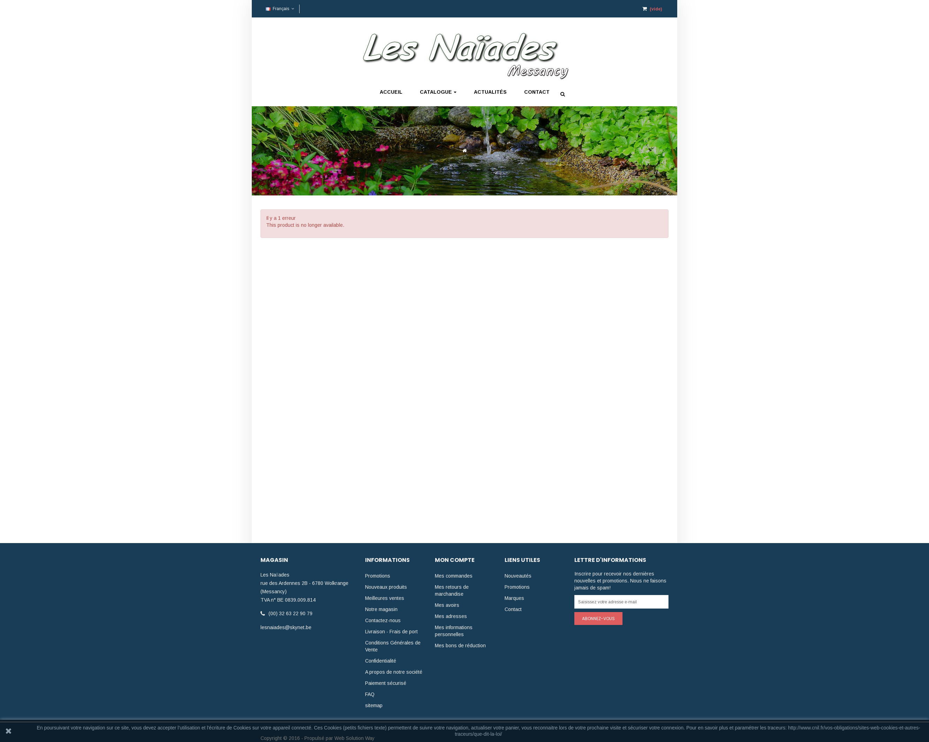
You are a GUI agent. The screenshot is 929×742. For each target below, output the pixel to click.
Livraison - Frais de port (391, 631)
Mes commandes (454, 576)
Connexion (512, 9)
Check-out (584, 9)
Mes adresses (451, 616)
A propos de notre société (393, 672)
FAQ (370, 694)
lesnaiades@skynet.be (285, 627)
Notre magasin (381, 609)
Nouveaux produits (386, 587)
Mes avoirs (447, 605)
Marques (514, 598)
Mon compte (549, 9)
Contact (513, 609)
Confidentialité (380, 661)
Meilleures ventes (384, 598)
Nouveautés (518, 576)
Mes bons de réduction (460, 645)
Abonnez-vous (598, 618)
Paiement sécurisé (385, 683)
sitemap (374, 705)
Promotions (377, 576)
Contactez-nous (383, 620)
